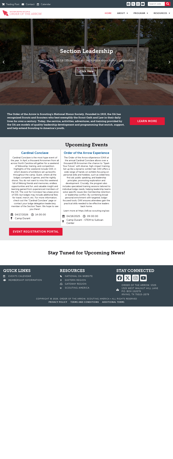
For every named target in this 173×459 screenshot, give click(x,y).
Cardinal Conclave (34, 153)
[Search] (167, 4)
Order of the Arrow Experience (86, 153)
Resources (162, 13)
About (122, 13)
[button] (4, 62)
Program (141, 13)
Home (108, 13)
